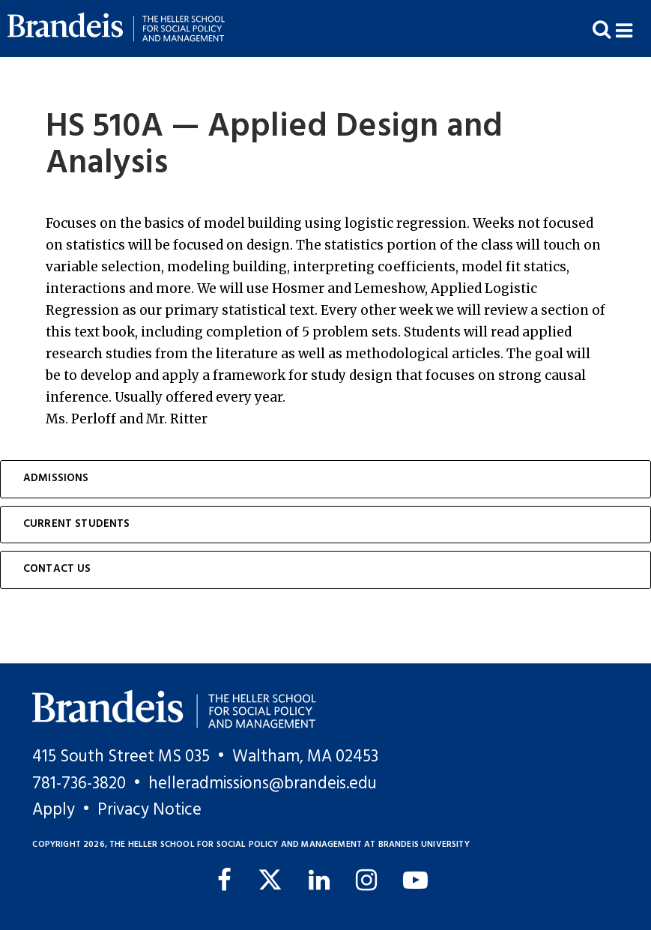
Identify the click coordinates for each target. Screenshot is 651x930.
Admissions (56, 478)
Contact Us (57, 569)
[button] (633, 28)
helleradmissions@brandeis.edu (262, 783)
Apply (53, 810)
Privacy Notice (149, 810)
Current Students (76, 524)
